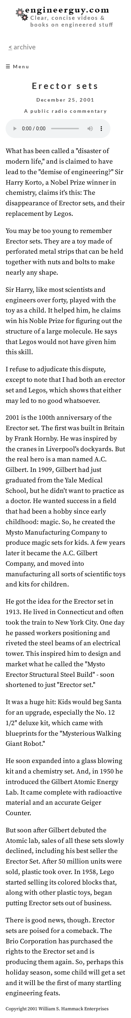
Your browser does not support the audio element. (58, 128)
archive (24, 47)
